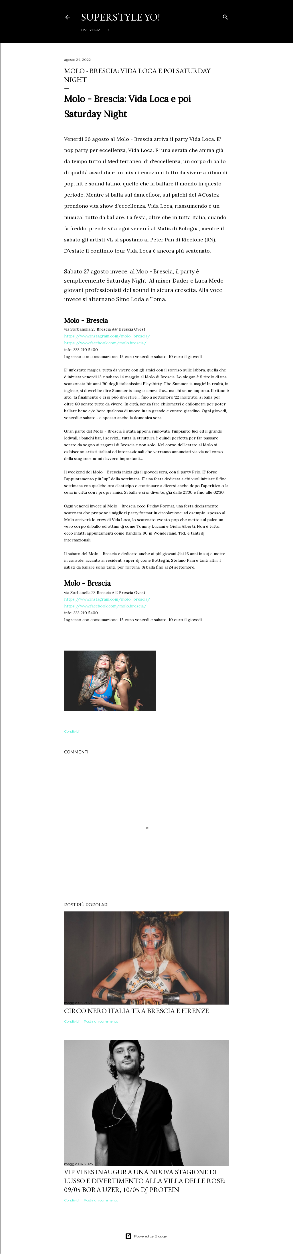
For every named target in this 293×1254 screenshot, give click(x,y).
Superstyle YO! (120, 17)
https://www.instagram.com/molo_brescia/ (107, 336)
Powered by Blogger (146, 1236)
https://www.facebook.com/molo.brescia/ (105, 342)
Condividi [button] (72, 731)
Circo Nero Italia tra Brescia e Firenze (136, 1010)
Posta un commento (101, 1021)
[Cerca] (225, 15)
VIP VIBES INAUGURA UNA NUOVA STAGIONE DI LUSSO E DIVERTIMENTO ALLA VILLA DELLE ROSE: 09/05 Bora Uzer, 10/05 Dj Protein (144, 1180)
